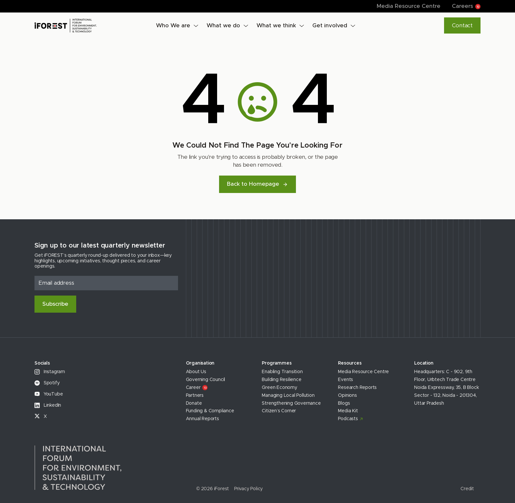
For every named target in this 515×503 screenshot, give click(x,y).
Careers (466, 6)
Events (345, 379)
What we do (223, 25)
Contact (462, 25)
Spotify (46, 383)
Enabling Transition (282, 372)
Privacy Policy (248, 489)
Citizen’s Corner (279, 411)
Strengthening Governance (291, 403)
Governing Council (205, 379)
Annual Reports (202, 419)
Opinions (347, 395)
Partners (195, 395)
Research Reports (357, 387)
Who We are (173, 25)
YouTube (48, 394)
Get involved (329, 25)
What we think (276, 25)
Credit (467, 489)
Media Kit (348, 411)
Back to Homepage (257, 184)
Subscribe (55, 304)
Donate (194, 403)
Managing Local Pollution (288, 395)
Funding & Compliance (210, 411)
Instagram (49, 372)
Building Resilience (281, 379)
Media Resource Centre (408, 6)
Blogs (344, 403)
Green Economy (279, 387)
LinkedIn (47, 405)
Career (197, 387)
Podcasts (348, 419)
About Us (196, 372)
